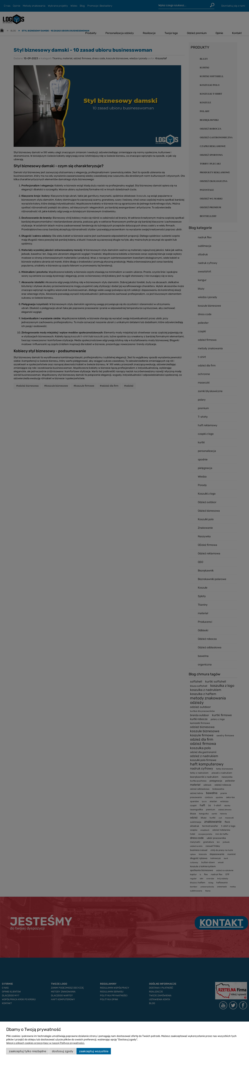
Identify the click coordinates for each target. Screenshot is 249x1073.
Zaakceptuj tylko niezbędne (27, 1051)
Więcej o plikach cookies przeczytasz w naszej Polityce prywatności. (45, 1043)
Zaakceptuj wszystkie (93, 1051)
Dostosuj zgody (62, 1051)
